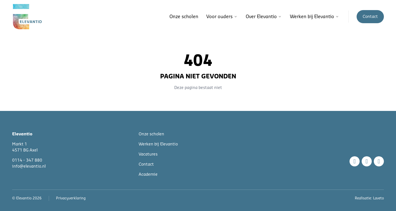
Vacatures (148, 154)
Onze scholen (183, 16)
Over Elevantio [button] (264, 16)
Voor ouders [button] (222, 16)
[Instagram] (367, 161)
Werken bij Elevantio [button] (314, 16)
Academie (148, 174)
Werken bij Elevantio (158, 144)
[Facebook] (355, 161)
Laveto (378, 198)
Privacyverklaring (71, 198)
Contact (146, 164)
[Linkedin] (379, 161)
